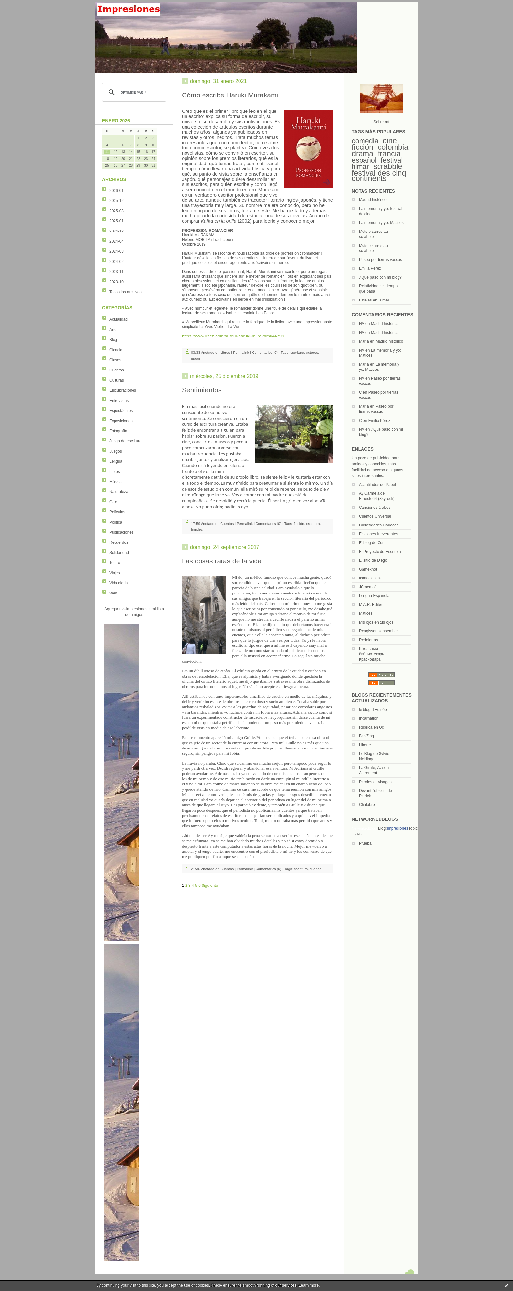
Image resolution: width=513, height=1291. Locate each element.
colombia (393, 147)
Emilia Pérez (370, 268)
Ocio (113, 502)
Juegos (115, 451)
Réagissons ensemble (378, 631)
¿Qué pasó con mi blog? (380, 277)
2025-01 (116, 221)
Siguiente (210, 885)
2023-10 (116, 282)
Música (115, 481)
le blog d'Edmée (373, 709)
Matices (365, 613)
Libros (114, 471)
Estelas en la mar (374, 300)
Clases (115, 360)
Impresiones (397, 828)
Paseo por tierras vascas (380, 259)
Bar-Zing (366, 736)
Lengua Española (374, 596)
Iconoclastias (370, 578)
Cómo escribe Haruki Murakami (230, 95)
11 (107, 152)
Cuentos (116, 370)
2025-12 (116, 200)
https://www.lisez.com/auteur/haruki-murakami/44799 (233, 336)
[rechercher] (133, 92)
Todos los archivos (125, 292)
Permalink (241, 352)
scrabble (387, 166)
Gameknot (368, 569)
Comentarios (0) (265, 352)
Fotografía (118, 431)
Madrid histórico (373, 200)
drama (362, 153)
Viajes (114, 573)
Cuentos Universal (375, 516)
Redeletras (368, 640)
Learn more (309, 1285)
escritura (297, 352)
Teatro (114, 562)
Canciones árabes (375, 507)
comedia (365, 141)
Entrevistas (119, 400)
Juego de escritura (125, 441)
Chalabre (367, 804)
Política (115, 522)
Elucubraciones (122, 390)
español (364, 160)
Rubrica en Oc (371, 727)
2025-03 (116, 211)
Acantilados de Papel (377, 484)
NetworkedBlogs (365, 828)
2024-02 (116, 261)
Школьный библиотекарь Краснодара (371, 654)
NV (361, 323)
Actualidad (118, 319)
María (364, 341)
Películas (117, 512)
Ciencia (115, 350)
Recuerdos (118, 542)
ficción (362, 147)
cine (390, 140)
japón (195, 358)
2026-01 (116, 190)
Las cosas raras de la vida (222, 561)
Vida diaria (118, 583)
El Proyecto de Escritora (380, 551)
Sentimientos (201, 390)
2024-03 (116, 251)
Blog (113, 339)
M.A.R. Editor (370, 604)
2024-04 (116, 241)
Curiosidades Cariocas (378, 525)
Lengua (115, 461)
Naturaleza (118, 492)
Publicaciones (121, 532)
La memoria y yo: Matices (381, 222)
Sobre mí (381, 122)
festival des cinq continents (379, 175)
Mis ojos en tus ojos (376, 622)
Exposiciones (121, 421)
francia (389, 153)
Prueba (365, 843)
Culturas (116, 380)
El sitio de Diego (373, 560)
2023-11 (116, 271)
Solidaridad (119, 552)
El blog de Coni (372, 543)
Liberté (365, 745)
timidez (197, 529)
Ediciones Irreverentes (378, 534)
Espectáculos (121, 410)
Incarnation (368, 718)
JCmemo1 (368, 587)
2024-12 (116, 231)
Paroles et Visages (375, 782)
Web (113, 593)
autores (312, 352)
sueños (315, 869)
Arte (112, 329)
